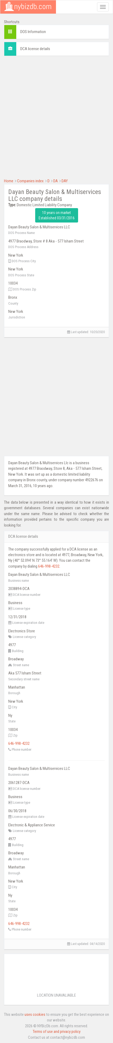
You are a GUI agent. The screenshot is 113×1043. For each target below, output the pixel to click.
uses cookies (35, 1014)
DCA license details (35, 48)
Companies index (30, 181)
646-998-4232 (48, 566)
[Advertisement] (56, 116)
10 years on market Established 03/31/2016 (57, 215)
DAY (65, 181)
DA (55, 181)
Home (8, 181)
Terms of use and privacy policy (56, 1031)
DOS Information (33, 31)
